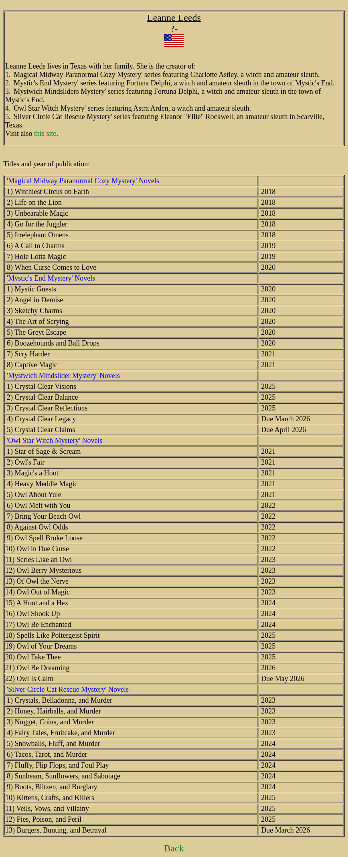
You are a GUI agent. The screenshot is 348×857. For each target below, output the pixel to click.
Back (174, 848)
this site (45, 133)
